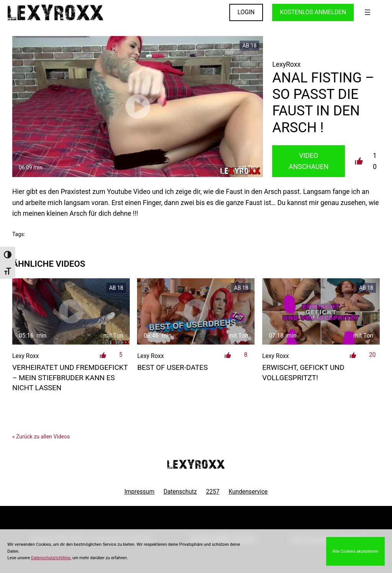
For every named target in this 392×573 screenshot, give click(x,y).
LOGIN (246, 12)
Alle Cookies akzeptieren (355, 551)
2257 (212, 491)
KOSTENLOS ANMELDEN (313, 12)
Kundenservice (248, 491)
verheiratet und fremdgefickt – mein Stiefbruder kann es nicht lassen (70, 377)
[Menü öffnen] (367, 12)
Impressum (139, 491)
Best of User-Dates (172, 367)
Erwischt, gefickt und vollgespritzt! (303, 372)
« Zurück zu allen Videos (41, 436)
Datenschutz (180, 491)
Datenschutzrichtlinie (50, 557)
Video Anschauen (308, 161)
